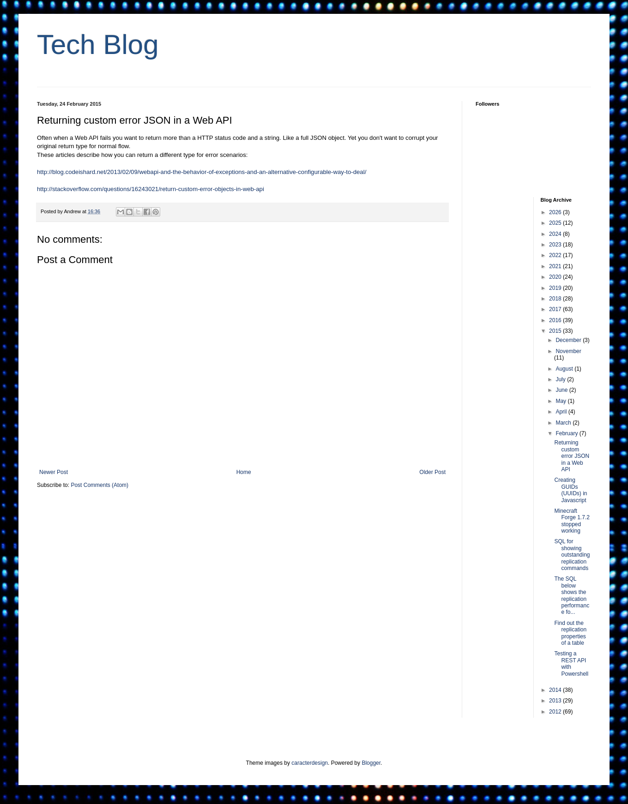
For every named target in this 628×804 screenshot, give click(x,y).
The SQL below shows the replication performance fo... (571, 595)
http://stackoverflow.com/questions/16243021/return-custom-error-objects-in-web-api (150, 189)
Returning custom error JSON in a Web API (571, 456)
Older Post (432, 472)
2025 (556, 223)
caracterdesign (309, 763)
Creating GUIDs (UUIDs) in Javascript (570, 490)
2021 (556, 266)
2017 (556, 309)
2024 (556, 234)
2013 (556, 700)
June (562, 390)
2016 (556, 320)
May (562, 401)
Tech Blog (98, 44)
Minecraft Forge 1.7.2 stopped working (571, 521)
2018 (556, 298)
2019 (556, 288)
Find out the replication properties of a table (570, 633)
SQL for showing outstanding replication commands (572, 554)
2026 (556, 212)
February (567, 433)
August (565, 369)
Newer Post (53, 472)
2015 (556, 331)
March (564, 423)
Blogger (371, 763)
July (561, 379)
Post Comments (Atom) (99, 485)
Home (243, 472)
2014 (556, 690)
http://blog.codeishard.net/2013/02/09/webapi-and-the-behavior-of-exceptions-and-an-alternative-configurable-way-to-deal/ (201, 171)
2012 (556, 711)
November (568, 351)
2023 (556, 244)
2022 (556, 255)
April (562, 411)
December (569, 340)
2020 (556, 277)
